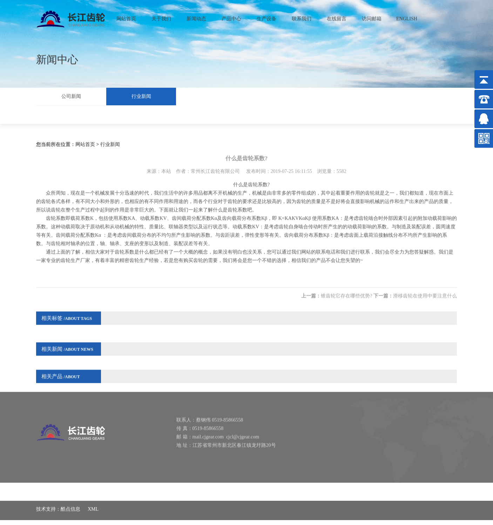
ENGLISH (406, 16)
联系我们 (301, 16)
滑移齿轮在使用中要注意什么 (425, 289)
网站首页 (126, 16)
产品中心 (231, 16)
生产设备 (266, 16)
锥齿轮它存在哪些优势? (346, 289)
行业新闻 (141, 95)
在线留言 (336, 16)
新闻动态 (196, 16)
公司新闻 (71, 95)
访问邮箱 (371, 16)
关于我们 (161, 16)
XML (93, 503)
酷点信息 (70, 503)
